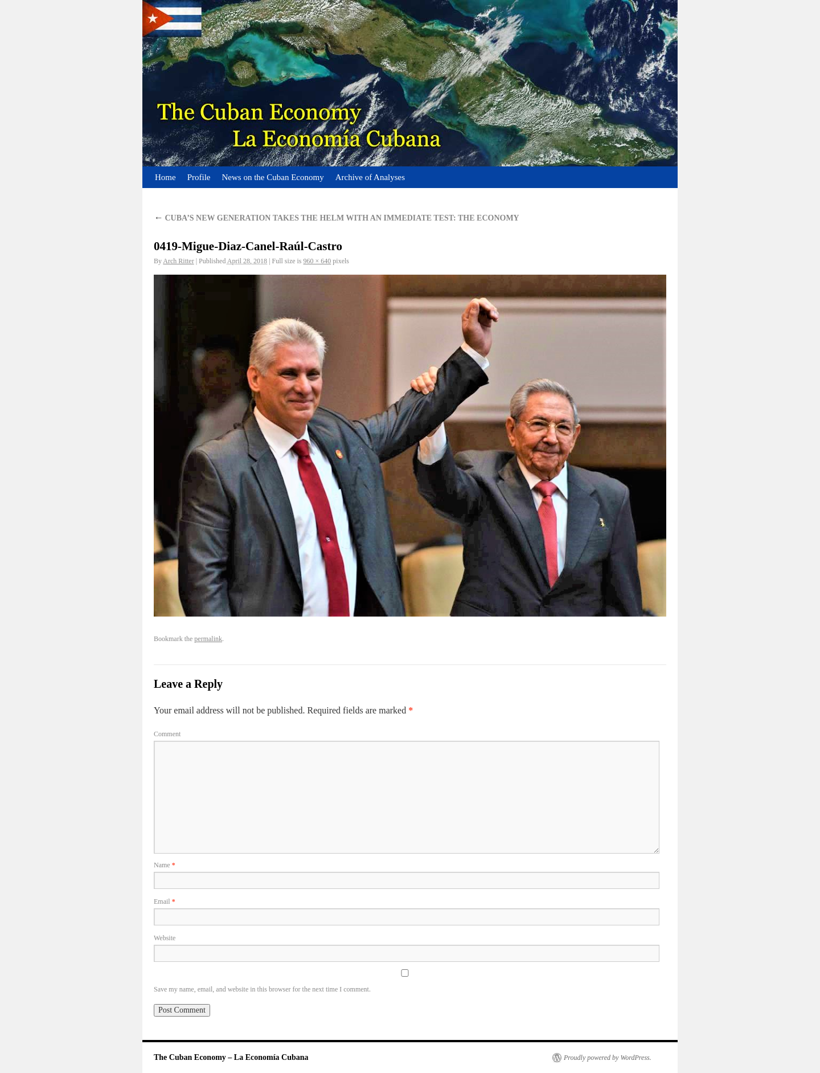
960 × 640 (317, 261)
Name (164, 865)
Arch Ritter (178, 261)
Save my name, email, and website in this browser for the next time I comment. (262, 989)
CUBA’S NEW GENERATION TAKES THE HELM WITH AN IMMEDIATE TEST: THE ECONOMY (336, 218)
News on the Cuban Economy (273, 177)
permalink (208, 639)
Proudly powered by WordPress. (607, 1058)
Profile (199, 177)
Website (164, 938)
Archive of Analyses (370, 177)
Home (165, 177)
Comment (167, 734)
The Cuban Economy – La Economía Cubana (231, 1057)
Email (164, 901)
